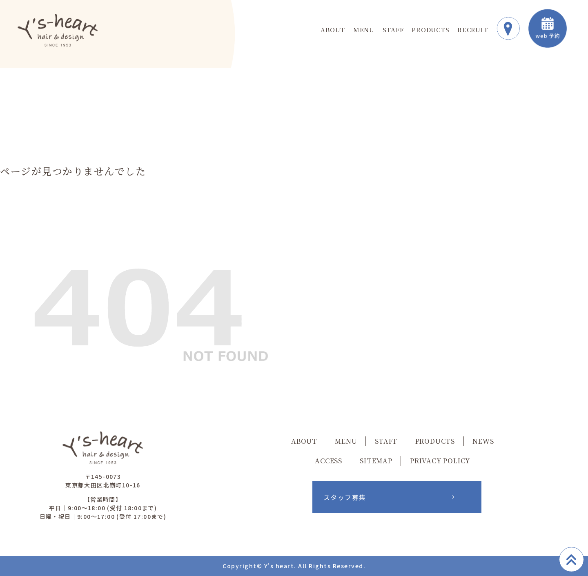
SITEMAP (376, 460)
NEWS (483, 441)
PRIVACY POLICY (440, 460)
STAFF (393, 29)
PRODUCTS (430, 29)
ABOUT (333, 29)
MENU (363, 29)
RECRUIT (472, 29)
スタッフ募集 (388, 497)
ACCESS (328, 460)
